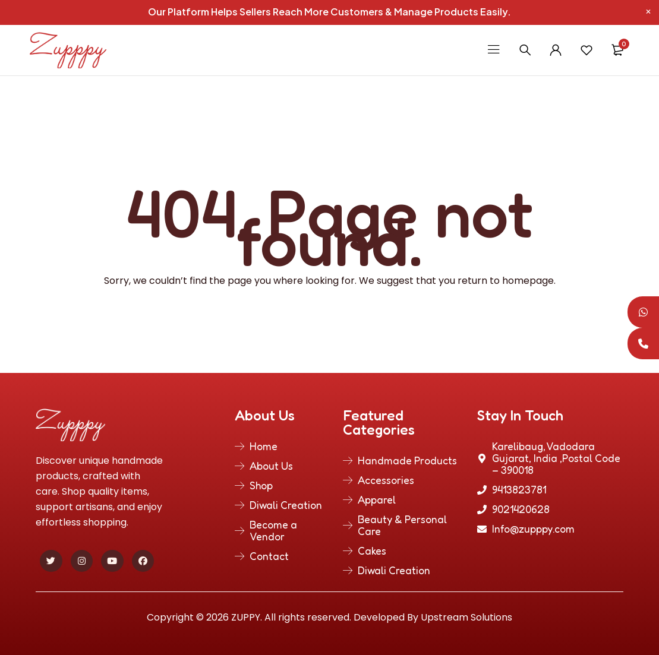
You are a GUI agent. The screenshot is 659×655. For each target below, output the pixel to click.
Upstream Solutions (466, 617)
